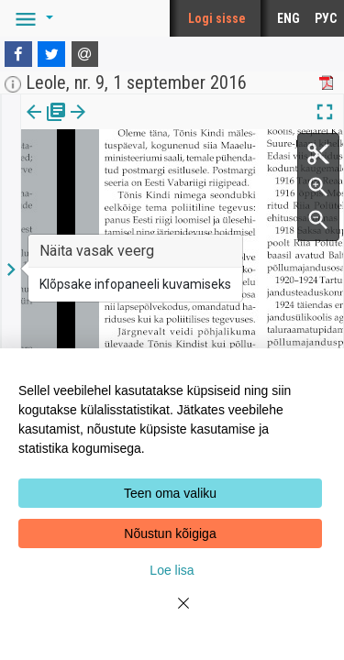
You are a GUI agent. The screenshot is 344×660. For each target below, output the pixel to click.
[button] (31, 18)
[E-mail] (85, 54)
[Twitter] (51, 54)
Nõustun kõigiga (170, 533)
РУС (326, 18)
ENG (288, 18)
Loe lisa (172, 570)
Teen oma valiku (170, 493)
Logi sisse (217, 18)
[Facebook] (18, 54)
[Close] (172, 614)
